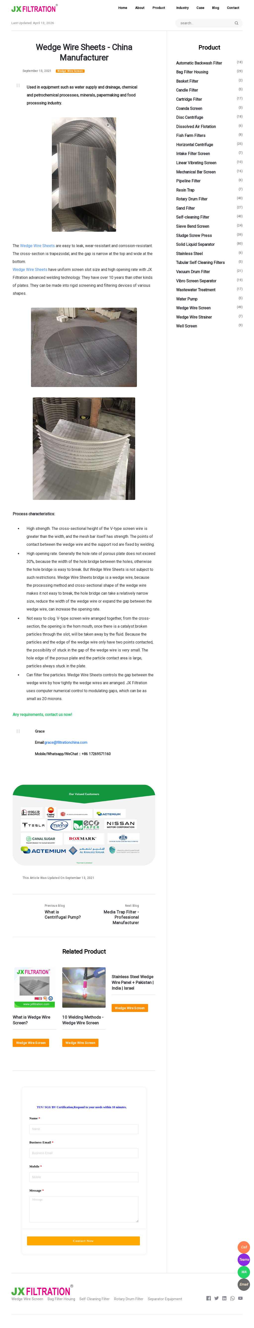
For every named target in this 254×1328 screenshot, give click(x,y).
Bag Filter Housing (192, 72)
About (140, 8)
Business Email (40, 1146)
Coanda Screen (189, 108)
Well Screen (186, 326)
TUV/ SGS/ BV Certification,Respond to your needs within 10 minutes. (82, 1109)
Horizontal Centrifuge (194, 145)
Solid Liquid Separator (195, 245)
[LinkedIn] (224, 1309)
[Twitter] (215, 1309)
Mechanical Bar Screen (196, 172)
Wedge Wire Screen (71, 71)
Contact (233, 8)
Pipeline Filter (188, 181)
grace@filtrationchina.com (65, 743)
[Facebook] (207, 1309)
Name (34, 1120)
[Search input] (207, 23)
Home (122, 8)
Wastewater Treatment (195, 290)
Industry (182, 8)
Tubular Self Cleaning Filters (200, 263)
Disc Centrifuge (189, 118)
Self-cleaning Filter (192, 217)
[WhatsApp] (244, 1272)
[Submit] (236, 23)
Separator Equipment (172, 1309)
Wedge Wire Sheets (37, 246)
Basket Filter (187, 81)
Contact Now (83, 1251)
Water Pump (186, 299)
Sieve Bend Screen (192, 227)
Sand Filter (185, 208)
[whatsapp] (232, 1309)
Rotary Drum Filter (191, 199)
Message (35, 1197)
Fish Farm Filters (190, 136)
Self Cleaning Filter (99, 1309)
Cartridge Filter (189, 99)
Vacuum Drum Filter (193, 272)
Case (200, 8)
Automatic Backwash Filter (199, 63)
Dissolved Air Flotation (196, 127)
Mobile (34, 1171)
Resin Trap (185, 190)
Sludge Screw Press (194, 235)
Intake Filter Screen (193, 154)
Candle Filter (187, 90)
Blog (215, 8)
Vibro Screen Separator (196, 281)
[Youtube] (240, 1309)
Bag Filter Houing (64, 1309)
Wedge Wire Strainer (194, 317)
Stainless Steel (189, 254)
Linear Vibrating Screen (196, 163)
